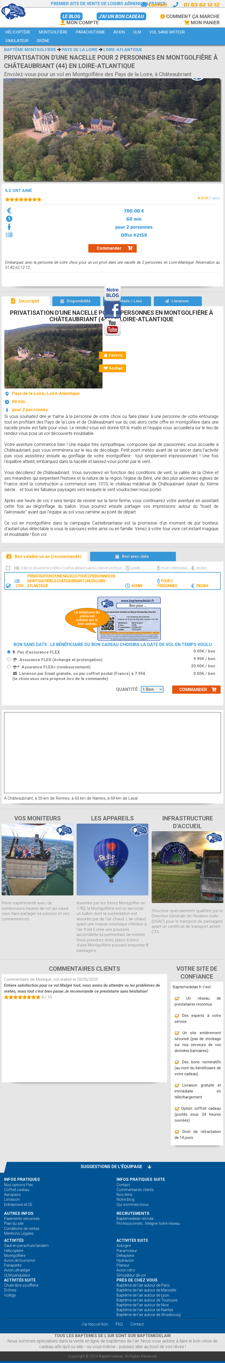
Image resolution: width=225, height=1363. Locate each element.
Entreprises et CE (18, 1204)
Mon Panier (202, 22)
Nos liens (124, 1194)
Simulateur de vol (131, 1275)
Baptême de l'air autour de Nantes (145, 1310)
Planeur (123, 1265)
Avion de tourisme (19, 1260)
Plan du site (13, 1223)
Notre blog (125, 1199)
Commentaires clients (135, 1190)
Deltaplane (125, 1255)
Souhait (113, 368)
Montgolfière (14, 1255)
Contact (154, 4)
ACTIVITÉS (14, 1240)
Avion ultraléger (17, 1270)
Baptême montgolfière (30, 49)
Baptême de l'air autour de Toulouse (147, 1300)
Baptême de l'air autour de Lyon (143, 1295)
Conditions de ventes (21, 1228)
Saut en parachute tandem (26, 1245)
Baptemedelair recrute (135, 1218)
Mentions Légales (19, 1233)
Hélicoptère (13, 1251)
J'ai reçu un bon (94, 1324)
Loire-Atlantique (122, 49)
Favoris (112, 355)
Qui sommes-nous (133, 1204)
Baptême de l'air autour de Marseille (146, 1290)
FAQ (119, 1324)
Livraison (12, 1199)
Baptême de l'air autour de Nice (143, 1305)
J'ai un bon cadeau (121, 16)
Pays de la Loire (80, 49)
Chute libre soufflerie (21, 1285)
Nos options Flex (18, 1185)
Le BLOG (71, 16)
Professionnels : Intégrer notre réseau (148, 1223)
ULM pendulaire (17, 1275)
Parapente (12, 1265)
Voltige (10, 1295)
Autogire (124, 1245)
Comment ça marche (190, 16)
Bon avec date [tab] (132, 556)
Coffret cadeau (16, 1190)
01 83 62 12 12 (202, 4)
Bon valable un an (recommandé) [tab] (43, 556)
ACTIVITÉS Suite (132, 1240)
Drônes (10, 1290)
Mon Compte (79, 22)
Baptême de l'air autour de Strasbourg (148, 1315)
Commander (115, 248)
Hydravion (125, 1260)
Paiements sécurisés (22, 1218)
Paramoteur (127, 1251)
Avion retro (126, 1270)
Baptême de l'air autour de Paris (143, 1285)
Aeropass (12, 1194)
